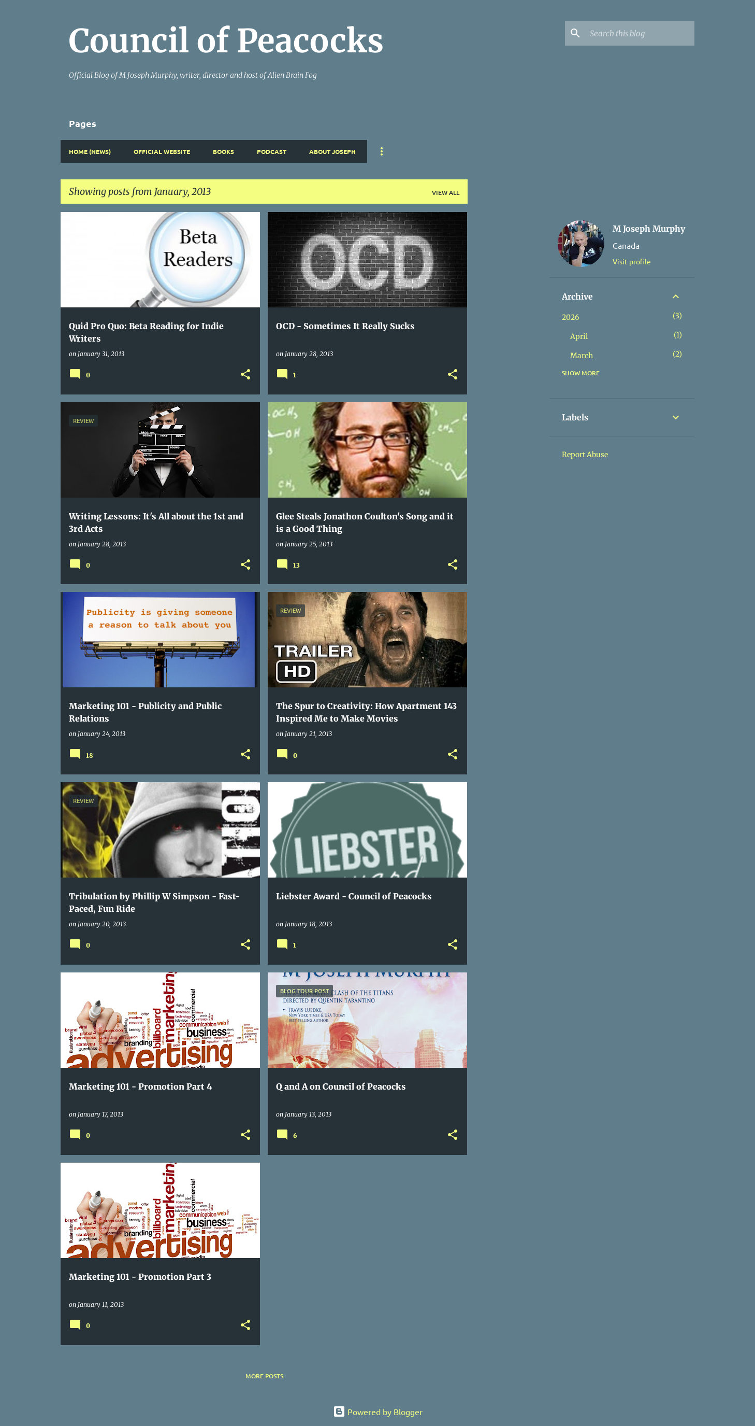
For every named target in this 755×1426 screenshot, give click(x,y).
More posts (264, 1376)
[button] (245, 375)
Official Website (162, 151)
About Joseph (332, 151)
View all (445, 192)
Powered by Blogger (378, 1411)
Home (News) (90, 151)
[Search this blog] (640, 33)
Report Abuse (585, 454)
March (581, 355)
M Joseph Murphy (649, 228)
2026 (570, 317)
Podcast (271, 151)
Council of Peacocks (226, 41)
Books (223, 151)
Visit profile (632, 261)
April (579, 336)
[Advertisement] (508, 367)
